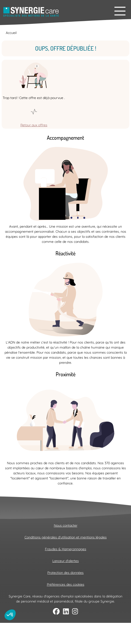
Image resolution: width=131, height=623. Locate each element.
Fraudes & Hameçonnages (65, 549)
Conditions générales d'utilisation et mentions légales (66, 537)
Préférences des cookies (65, 584)
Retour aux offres (33, 125)
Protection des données (65, 572)
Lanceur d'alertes (65, 561)
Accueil (11, 33)
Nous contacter (65, 525)
